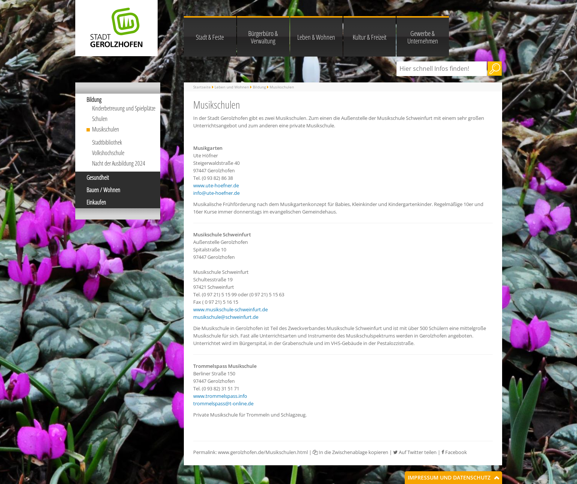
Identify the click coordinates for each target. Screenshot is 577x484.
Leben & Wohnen (316, 37)
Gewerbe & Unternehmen (422, 37)
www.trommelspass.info (220, 396)
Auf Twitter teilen (415, 452)
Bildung (93, 100)
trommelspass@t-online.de (223, 403)
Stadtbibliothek (107, 142)
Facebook (454, 452)
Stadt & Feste (210, 37)
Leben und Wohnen (232, 87)
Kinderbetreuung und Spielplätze (123, 108)
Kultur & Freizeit (369, 37)
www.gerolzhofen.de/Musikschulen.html (263, 452)
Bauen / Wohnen (103, 190)
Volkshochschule (108, 153)
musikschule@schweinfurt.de (225, 317)
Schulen (99, 119)
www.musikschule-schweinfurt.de (230, 309)
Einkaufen (96, 202)
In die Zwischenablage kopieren (350, 452)
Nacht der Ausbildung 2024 (118, 163)
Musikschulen (105, 129)
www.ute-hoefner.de (216, 185)
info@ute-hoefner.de (216, 193)
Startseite (202, 87)
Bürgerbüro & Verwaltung (263, 37)
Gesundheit (97, 177)
